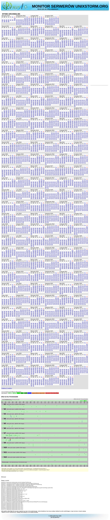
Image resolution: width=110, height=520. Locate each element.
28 (4, 21)
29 (6, 21)
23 (8, 20)
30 (8, 21)
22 (6, 20)
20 (2, 20)
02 (27, 18)
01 (25, 18)
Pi (10, 17)
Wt (4, 17)
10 (29, 20)
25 (12, 20)
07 (23, 20)
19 (14, 18)
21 (4, 20)
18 (17, 23)
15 (25, 21)
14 (23, 21)
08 (25, 20)
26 (14, 20)
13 (21, 21)
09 (27, 20)
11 (17, 21)
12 (19, 21)
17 (29, 21)
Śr (6, 17)
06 (21, 20)
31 (29, 24)
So (12, 17)
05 (19, 20)
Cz (8, 17)
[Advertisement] (99, 49)
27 (2, 21)
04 (17, 20)
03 (29, 18)
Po (2, 17)
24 (10, 20)
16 (27, 21)
